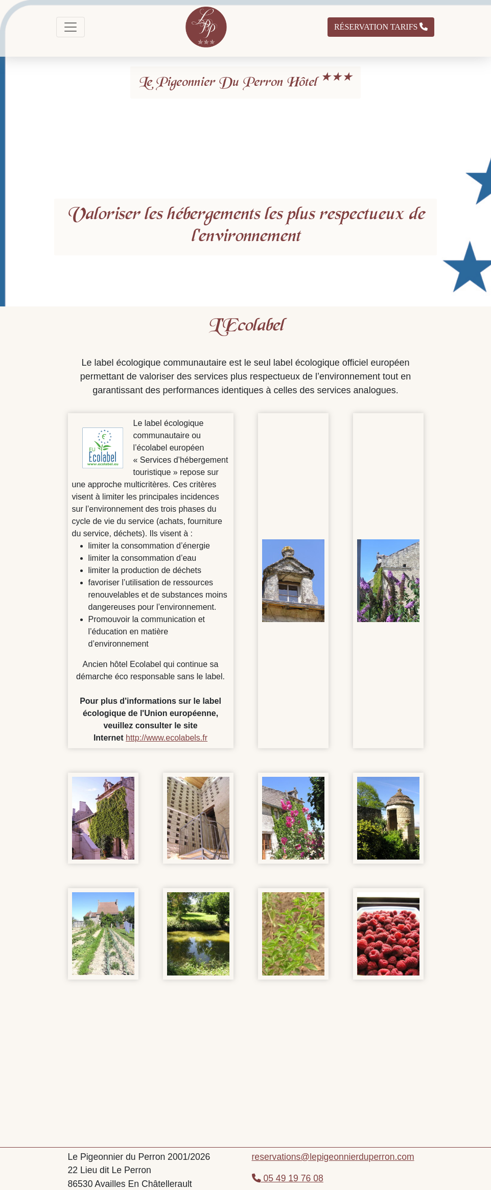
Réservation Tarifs (381, 26)
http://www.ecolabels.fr (166, 737)
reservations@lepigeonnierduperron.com (333, 1157)
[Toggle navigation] (70, 27)
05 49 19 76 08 (287, 1178)
